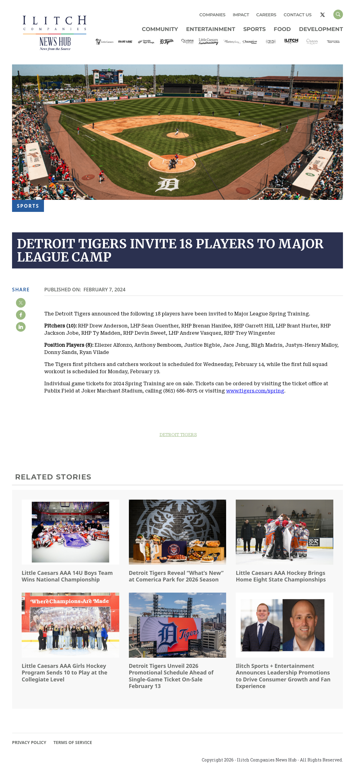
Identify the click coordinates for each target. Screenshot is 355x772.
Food (282, 29)
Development (321, 29)
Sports (254, 29)
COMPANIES (212, 14)
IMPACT (241, 14)
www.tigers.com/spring (255, 391)
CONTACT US (298, 14)
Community (160, 29)
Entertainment (210, 29)
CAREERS (266, 14)
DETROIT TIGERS (178, 434)
